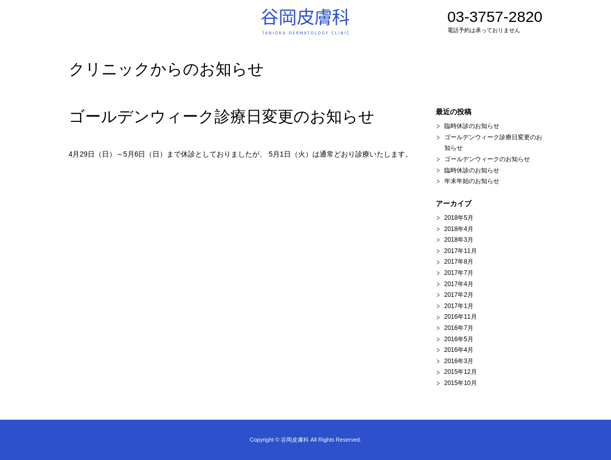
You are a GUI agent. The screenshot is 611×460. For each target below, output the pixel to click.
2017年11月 (460, 250)
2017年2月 (458, 294)
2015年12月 (460, 371)
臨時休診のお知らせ (471, 126)
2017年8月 (458, 261)
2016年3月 (458, 361)
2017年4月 (458, 284)
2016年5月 (458, 339)
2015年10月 (460, 383)
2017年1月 (458, 306)
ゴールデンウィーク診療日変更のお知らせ (222, 116)
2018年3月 (458, 239)
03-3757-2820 (495, 22)
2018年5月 (458, 217)
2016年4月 (458, 349)
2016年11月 (460, 316)
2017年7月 (458, 272)
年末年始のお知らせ (471, 181)
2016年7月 (458, 327)
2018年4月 (458, 229)
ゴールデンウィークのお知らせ (487, 159)
